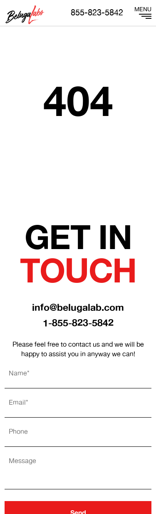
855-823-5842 (97, 13)
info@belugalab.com (78, 308)
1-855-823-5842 (78, 323)
